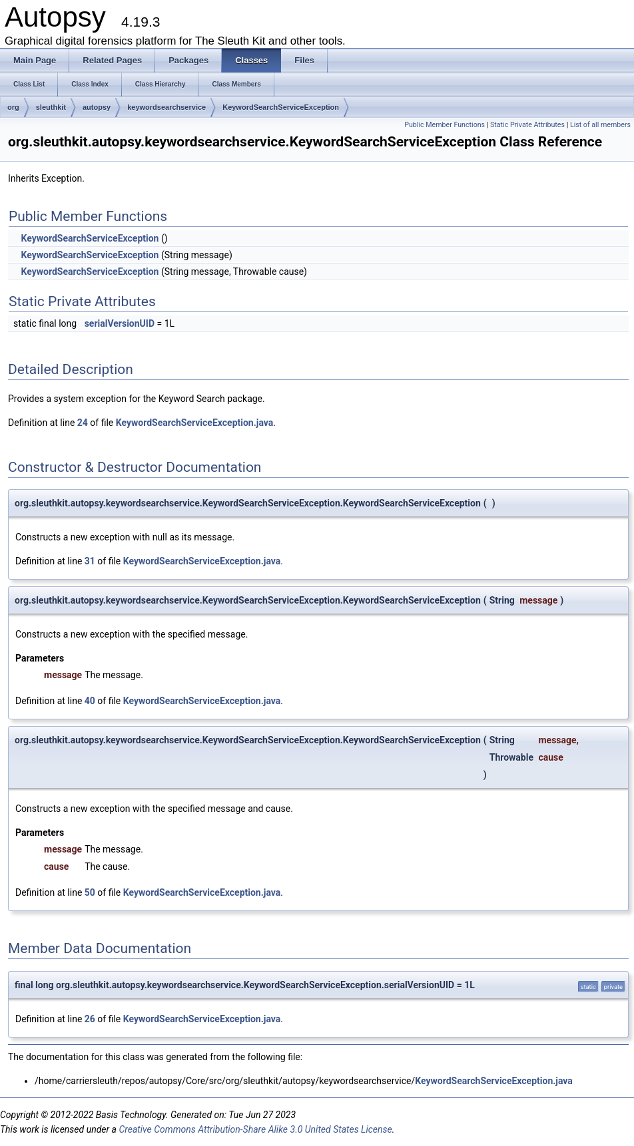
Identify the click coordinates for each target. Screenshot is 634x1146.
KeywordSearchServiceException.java (195, 422)
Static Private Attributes (527, 124)
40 (90, 700)
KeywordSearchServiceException (280, 107)
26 (90, 1019)
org (13, 107)
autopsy (97, 107)
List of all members (600, 124)
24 (82, 422)
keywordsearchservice (166, 107)
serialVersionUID (120, 323)
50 (90, 892)
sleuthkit (51, 107)
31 (90, 561)
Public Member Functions (444, 124)
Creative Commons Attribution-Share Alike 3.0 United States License (255, 1129)
